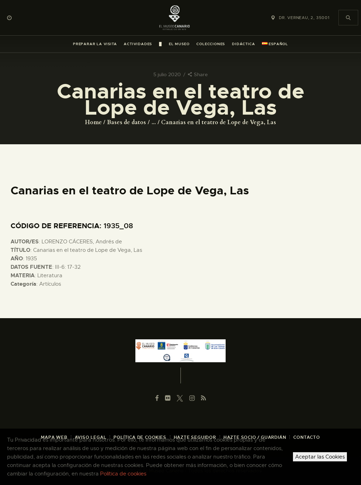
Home (93, 122)
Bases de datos (126, 122)
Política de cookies (123, 474)
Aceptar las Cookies (320, 457)
